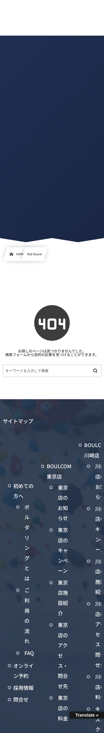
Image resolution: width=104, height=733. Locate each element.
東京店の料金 (63, 708)
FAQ (29, 653)
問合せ (21, 699)
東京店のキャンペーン (63, 550)
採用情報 (23, 688)
